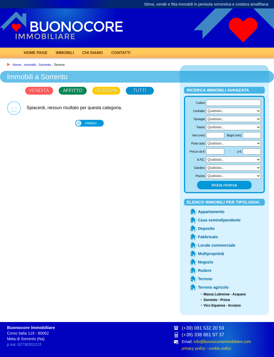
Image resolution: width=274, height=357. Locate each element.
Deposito (206, 228)
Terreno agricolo (213, 287)
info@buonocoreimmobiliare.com (222, 341)
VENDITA (39, 90)
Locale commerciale (216, 245)
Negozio (205, 262)
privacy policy (193, 348)
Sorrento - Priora (217, 300)
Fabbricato (208, 237)
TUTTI (140, 90)
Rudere (204, 270)
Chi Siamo (92, 52)
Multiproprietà (211, 253)
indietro (90, 123)
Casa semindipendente (219, 220)
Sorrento (45, 64)
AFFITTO (72, 90)
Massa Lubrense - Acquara (225, 294)
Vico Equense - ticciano (222, 305)
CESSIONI (106, 90)
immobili (30, 64)
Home (17, 64)
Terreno (205, 279)
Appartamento (211, 211)
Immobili (65, 52)
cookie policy (220, 348)
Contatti (121, 52)
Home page (36, 52)
